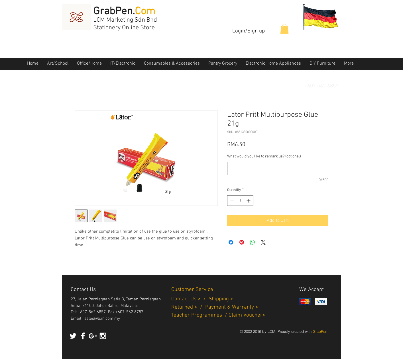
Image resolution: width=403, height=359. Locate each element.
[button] (284, 29)
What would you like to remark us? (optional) (264, 156)
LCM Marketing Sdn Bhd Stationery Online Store (125, 24)
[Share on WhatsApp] (252, 242)
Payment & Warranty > (231, 307)
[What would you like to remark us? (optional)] (277, 168)
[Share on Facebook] (230, 242)
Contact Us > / (190, 299)
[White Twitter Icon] (73, 335)
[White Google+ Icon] (92, 335)
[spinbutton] (240, 201)
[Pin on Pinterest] (241, 242)
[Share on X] (263, 242)
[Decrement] (231, 201)
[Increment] (249, 201)
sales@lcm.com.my (102, 318)
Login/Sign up (248, 31)
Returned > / (188, 307)
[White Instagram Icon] (102, 335)
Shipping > (221, 299)
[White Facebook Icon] (82, 335)
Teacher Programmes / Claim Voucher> (218, 315)
